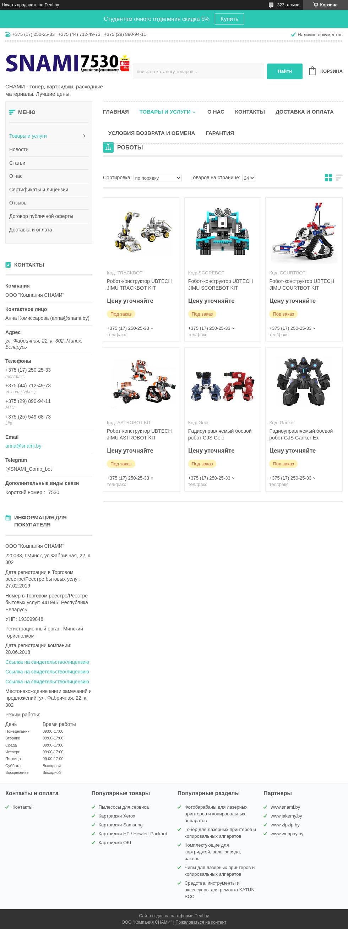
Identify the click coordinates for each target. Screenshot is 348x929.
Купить (230, 19)
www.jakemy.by (286, 816)
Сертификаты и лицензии (38, 189)
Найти (285, 71)
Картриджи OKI (115, 842)
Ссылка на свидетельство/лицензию (47, 662)
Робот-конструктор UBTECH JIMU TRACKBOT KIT (139, 284)
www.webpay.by (287, 833)
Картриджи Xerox (117, 816)
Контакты (250, 111)
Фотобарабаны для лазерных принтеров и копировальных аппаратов (216, 813)
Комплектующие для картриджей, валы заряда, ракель (213, 851)
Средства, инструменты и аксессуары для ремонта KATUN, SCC (220, 889)
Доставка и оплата (30, 230)
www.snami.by (285, 807)
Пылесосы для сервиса (124, 807)
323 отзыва (288, 4)
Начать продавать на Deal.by (30, 4)
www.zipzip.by (285, 824)
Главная (116, 111)
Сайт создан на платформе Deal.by (174, 915)
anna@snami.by (23, 446)
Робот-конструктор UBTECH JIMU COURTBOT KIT (301, 284)
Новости (18, 149)
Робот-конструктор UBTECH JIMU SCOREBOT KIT (220, 284)
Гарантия (220, 133)
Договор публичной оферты (41, 216)
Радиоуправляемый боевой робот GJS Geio (220, 434)
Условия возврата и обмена (151, 133)
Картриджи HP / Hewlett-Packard (133, 833)
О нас (15, 176)
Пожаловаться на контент (200, 922)
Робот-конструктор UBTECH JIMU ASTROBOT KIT (139, 434)
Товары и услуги (28, 136)
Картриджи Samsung (121, 824)
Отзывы (18, 203)
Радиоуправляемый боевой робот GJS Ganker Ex (301, 434)
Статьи (17, 163)
